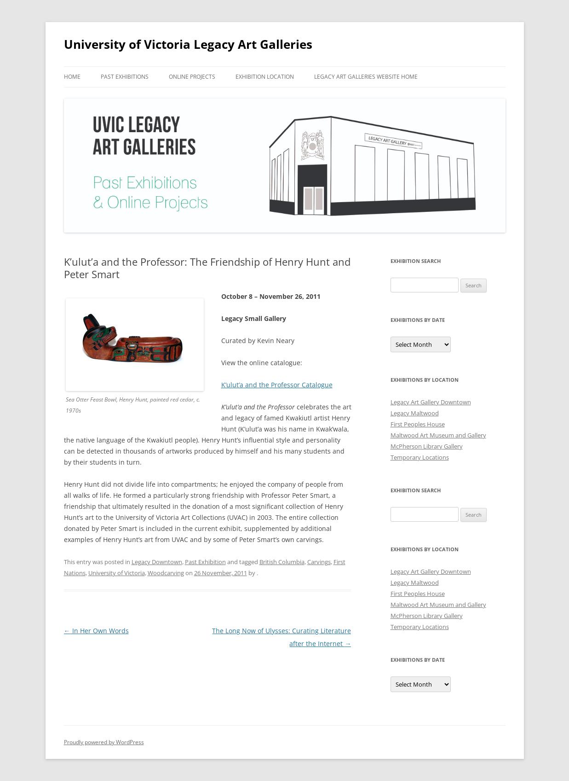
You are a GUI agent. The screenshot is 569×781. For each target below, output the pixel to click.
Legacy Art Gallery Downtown (431, 402)
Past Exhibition (205, 562)
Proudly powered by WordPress (104, 742)
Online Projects (192, 77)
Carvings (319, 562)
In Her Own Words (96, 630)
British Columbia (282, 562)
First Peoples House (418, 424)
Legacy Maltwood (415, 413)
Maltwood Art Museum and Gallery (438, 435)
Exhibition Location (265, 77)
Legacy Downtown (157, 562)
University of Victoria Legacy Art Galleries (188, 44)
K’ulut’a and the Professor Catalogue (277, 384)
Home (72, 77)
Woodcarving (166, 573)
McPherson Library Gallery (427, 446)
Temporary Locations (420, 457)
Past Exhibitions (125, 77)
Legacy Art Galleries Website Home (366, 77)
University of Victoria (116, 573)
